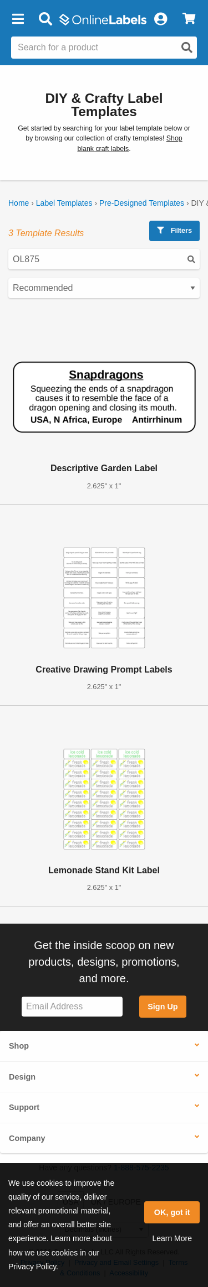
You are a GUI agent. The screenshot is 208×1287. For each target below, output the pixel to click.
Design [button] (22, 1076)
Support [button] (24, 1107)
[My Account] (160, 19)
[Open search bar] (45, 19)
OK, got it (172, 1212)
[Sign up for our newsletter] (72, 1007)
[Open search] (187, 48)
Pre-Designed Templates (141, 203)
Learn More (172, 1238)
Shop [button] (19, 1045)
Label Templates (64, 203)
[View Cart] (189, 19)
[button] (17, 19)
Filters (174, 230)
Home (18, 203)
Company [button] (27, 1138)
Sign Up (162, 1006)
